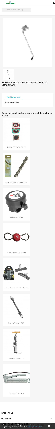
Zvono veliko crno (16, 217)
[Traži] (16, 10)
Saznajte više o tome (35, 427)
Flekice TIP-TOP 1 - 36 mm (16, 147)
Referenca (9, 102)
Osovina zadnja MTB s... (16, 323)
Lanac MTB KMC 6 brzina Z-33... (16, 182)
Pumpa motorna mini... (16, 358)
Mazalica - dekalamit (16, 393)
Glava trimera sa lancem (16, 253)
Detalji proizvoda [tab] (13, 97)
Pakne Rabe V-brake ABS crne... (16, 288)
